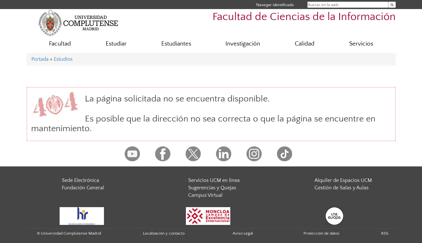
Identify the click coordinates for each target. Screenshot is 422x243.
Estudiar (116, 43)
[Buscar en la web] (392, 5)
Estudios (63, 59)
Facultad (60, 43)
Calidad (304, 43)
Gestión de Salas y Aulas (341, 188)
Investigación (242, 43)
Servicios (361, 43)
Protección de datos (321, 233)
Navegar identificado (275, 4)
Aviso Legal (243, 233)
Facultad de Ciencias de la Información (304, 17)
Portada (40, 59)
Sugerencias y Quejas (212, 188)
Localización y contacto (164, 233)
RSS (384, 233)
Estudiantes (176, 43)
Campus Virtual (205, 195)
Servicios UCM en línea (214, 180)
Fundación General (83, 188)
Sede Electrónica (80, 180)
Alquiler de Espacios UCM (343, 180)
